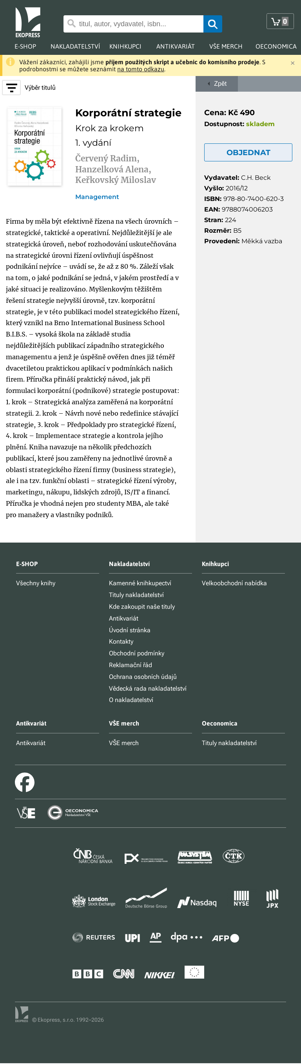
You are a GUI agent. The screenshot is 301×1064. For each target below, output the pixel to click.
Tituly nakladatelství (136, 595)
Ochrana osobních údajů (143, 676)
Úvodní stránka (129, 630)
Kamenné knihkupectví (140, 583)
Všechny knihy (35, 583)
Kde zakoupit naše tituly (142, 606)
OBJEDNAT (248, 152)
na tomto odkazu (140, 68)
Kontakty (121, 641)
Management (97, 197)
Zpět (217, 83)
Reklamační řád (130, 665)
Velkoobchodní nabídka (234, 583)
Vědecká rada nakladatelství (148, 688)
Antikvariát (123, 618)
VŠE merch (124, 743)
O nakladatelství (131, 700)
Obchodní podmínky (136, 653)
